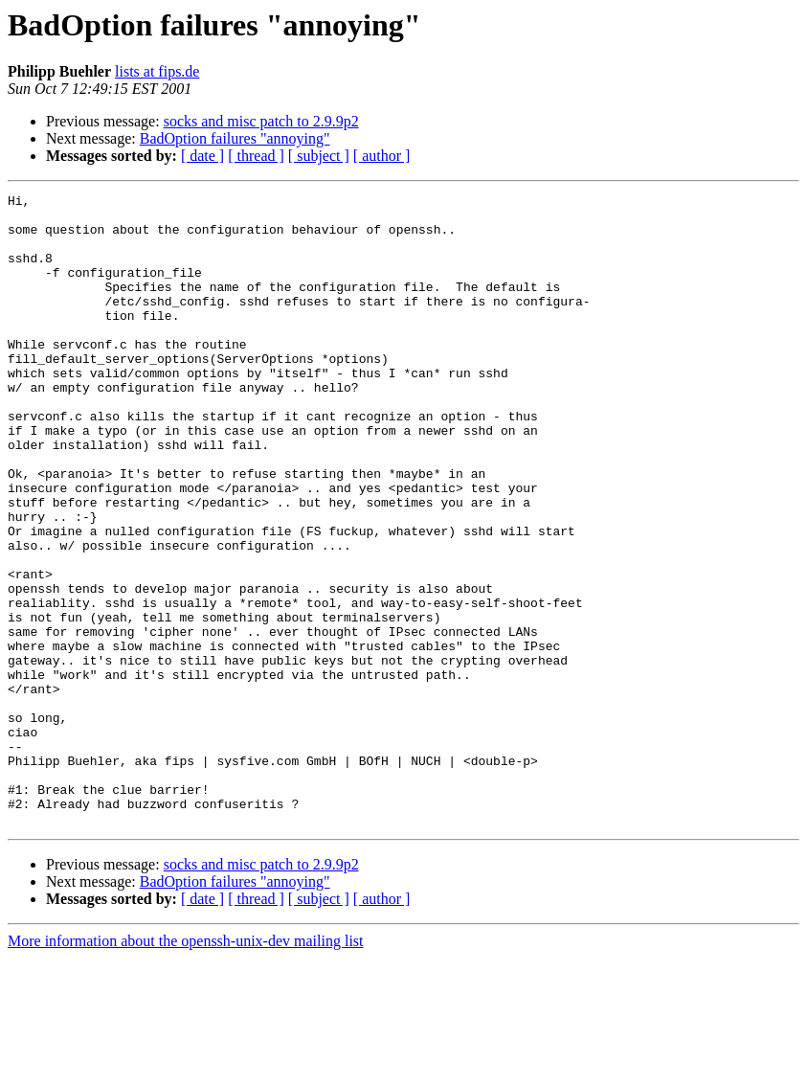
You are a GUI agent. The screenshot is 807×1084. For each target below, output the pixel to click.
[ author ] (382, 155)
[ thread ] (256, 155)
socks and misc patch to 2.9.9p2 (261, 121)
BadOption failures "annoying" (235, 138)
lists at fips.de (157, 71)
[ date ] (202, 155)
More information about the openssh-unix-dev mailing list (186, 1067)
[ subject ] (318, 155)
